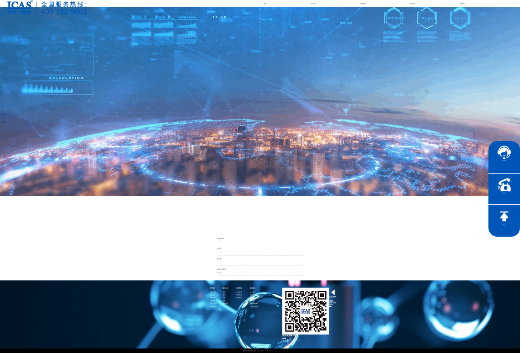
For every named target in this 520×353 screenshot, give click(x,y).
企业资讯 (239, 292)
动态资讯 (412, 4)
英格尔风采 (213, 297)
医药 (224, 292)
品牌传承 (212, 295)
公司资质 (212, 301)
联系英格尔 (253, 295)
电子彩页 (239, 295)
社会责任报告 (254, 306)
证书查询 (252, 301)
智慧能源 (225, 303)
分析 (224, 297)
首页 (265, 4)
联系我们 (462, 4)
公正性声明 (213, 303)
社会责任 (252, 292)
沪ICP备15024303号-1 (272, 350)
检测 (224, 295)
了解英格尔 (213, 292)
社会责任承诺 (254, 303)
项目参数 (212, 306)
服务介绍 (363, 4)
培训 (224, 301)
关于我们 (313, 4)
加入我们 (252, 297)
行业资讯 (239, 297)
